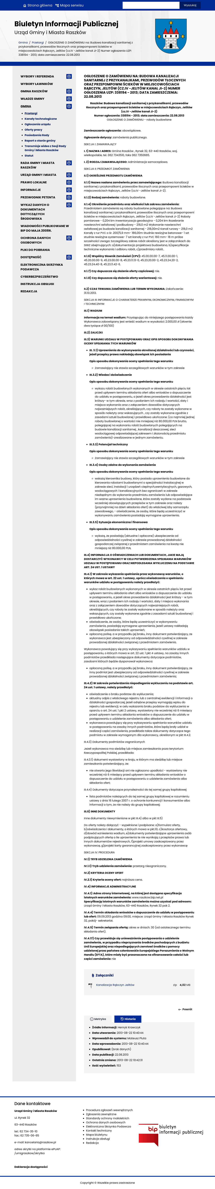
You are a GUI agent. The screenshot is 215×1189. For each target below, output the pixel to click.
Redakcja (29, 291)
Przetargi (38, 43)
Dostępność (31, 257)
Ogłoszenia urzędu (38, 124)
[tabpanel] (139, 1048)
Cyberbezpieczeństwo (39, 276)
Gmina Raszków (34, 91)
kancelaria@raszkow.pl (40, 1142)
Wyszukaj (190, 5)
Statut (29, 156)
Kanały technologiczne (41, 119)
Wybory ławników (37, 84)
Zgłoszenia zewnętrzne (101, 1114)
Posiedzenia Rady (37, 135)
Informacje (31, 190)
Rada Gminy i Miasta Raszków (38, 165)
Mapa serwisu (69, 5)
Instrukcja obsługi (37, 284)
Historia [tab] (128, 1019)
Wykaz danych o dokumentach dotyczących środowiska (35, 212)
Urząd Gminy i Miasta (38, 175)
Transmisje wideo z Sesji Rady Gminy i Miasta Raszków (45, 148)
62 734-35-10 (28, 1131)
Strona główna (37, 5)
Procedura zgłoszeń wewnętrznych (109, 1110)
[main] (139, 531)
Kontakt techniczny (99, 1131)
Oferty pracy (33, 130)
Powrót (185, 1009)
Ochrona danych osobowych (36, 240)
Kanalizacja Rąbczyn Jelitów (115, 985)
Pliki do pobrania (35, 250)
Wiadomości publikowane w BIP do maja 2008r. (45, 228)
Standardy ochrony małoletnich (107, 1118)
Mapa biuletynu (96, 1135)
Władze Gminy (32, 99)
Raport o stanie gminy (40, 141)
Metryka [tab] (98, 1019)
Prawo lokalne (34, 182)
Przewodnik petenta (38, 197)
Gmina (23, 43)
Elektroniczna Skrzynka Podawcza (42, 266)
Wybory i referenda (37, 76)
